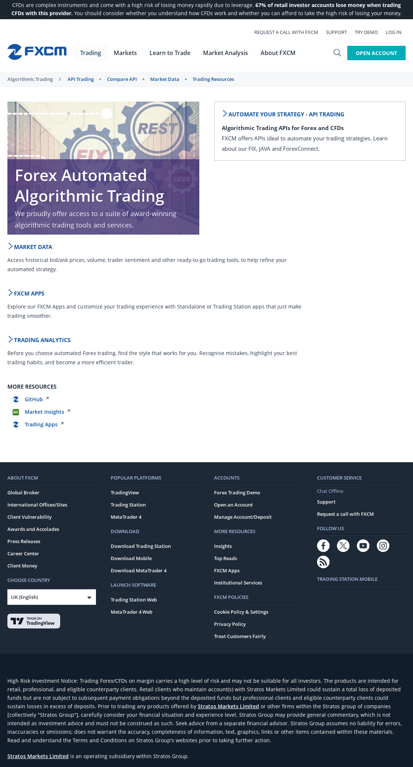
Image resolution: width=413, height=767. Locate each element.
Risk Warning (237, 727)
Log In (398, 31)
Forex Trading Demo (237, 370)
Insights (223, 424)
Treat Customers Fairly (240, 514)
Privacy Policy (230, 502)
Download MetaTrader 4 (138, 448)
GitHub (343, 259)
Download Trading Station (141, 424)
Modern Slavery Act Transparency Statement (347, 727)
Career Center (23, 431)
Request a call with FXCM (290, 31)
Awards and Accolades (33, 407)
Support (340, 31)
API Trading (81, 79)
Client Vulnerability (29, 395)
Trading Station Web (134, 477)
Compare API (122, 79)
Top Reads (225, 436)
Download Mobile (131, 436)
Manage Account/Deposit (243, 395)
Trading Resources (213, 79)
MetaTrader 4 (126, 395)
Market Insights (354, 272)
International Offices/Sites (37, 382)
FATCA (262, 727)
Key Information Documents (157, 727)
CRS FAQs (282, 727)
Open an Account (233, 382)
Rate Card (111, 727)
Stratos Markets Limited (228, 584)
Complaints (206, 727)
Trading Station (128, 382)
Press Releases (23, 419)
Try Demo (370, 31)
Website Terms (23, 727)
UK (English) (24, 475)
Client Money (22, 443)
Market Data (164, 79)
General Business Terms (70, 727)
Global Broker (23, 370)
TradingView (125, 370)
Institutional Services (238, 460)
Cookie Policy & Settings (241, 490)
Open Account (376, 52)
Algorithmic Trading (30, 79)
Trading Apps (350, 284)
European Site (23, 736)
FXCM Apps (227, 448)
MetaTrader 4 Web (131, 490)
